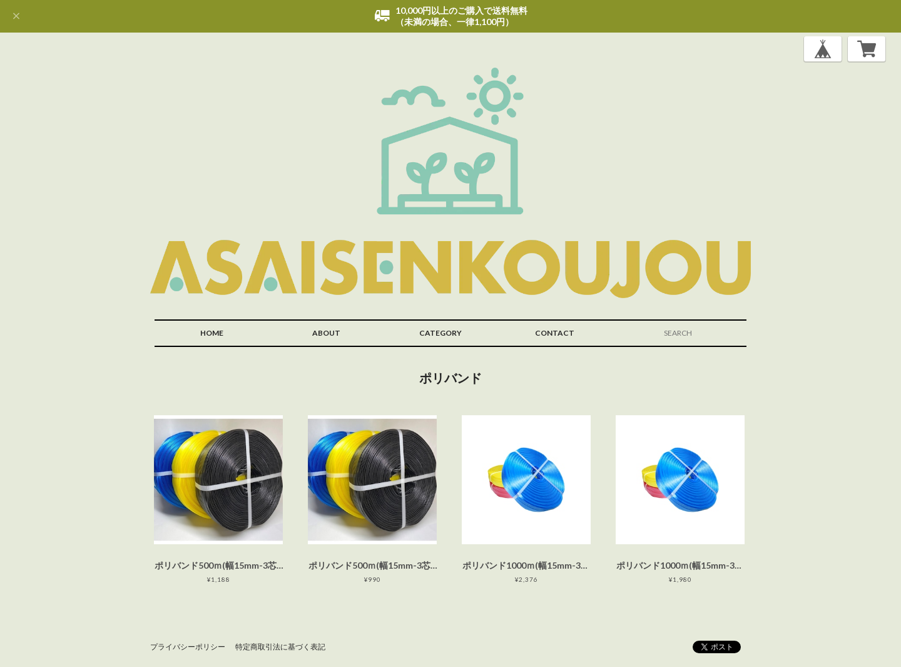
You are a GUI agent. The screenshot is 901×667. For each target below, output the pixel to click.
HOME (211, 333)
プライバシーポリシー (187, 646)
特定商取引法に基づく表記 (280, 646)
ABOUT (326, 333)
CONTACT (554, 333)
